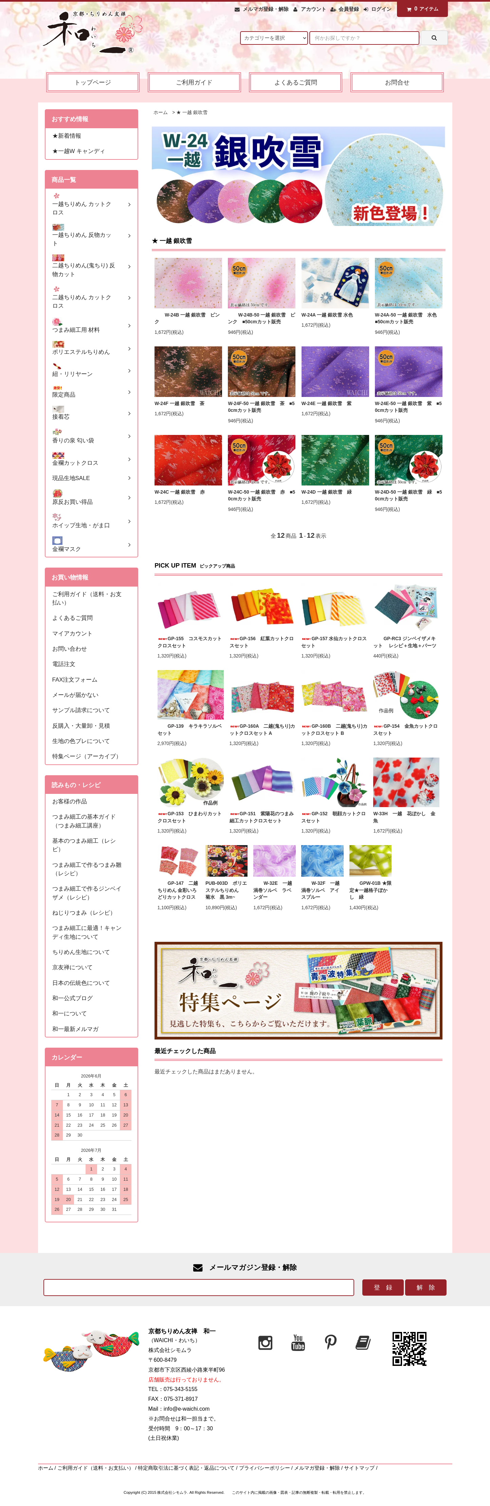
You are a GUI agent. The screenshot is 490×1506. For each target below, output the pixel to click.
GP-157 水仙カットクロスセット (334, 642)
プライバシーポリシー (264, 1468)
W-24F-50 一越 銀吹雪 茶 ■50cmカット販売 (261, 407)
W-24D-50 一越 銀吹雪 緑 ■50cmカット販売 (408, 496)
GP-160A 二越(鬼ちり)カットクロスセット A (262, 730)
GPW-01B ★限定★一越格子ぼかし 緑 (370, 890)
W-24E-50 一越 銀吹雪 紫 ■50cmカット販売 (408, 407)
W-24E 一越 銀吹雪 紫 (326, 403)
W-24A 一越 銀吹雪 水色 (327, 315)
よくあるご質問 (295, 82)
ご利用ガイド (194, 82)
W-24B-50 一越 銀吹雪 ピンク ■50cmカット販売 (261, 318)
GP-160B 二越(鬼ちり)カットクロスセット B (334, 730)
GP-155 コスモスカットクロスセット (190, 642)
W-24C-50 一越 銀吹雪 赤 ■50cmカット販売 (261, 496)
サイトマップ (359, 1468)
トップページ (92, 82)
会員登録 (349, 9)
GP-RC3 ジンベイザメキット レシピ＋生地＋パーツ (404, 642)
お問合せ (397, 82)
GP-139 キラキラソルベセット (190, 730)
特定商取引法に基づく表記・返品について (186, 1468)
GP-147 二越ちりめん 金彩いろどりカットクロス (178, 890)
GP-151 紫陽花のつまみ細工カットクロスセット (262, 817)
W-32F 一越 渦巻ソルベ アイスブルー (322, 890)
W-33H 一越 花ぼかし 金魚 (404, 817)
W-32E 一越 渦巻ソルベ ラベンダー (274, 890)
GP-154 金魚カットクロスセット (405, 730)
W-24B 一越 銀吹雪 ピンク (187, 318)
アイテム (421, 9)
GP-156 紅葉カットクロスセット (262, 642)
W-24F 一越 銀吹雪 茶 (179, 403)
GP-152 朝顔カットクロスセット (333, 817)
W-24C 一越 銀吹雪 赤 (180, 492)
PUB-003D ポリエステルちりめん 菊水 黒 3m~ (226, 890)
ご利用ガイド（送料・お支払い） (95, 1468)
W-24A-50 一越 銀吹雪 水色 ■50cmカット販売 (408, 318)
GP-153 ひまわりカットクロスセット (190, 817)
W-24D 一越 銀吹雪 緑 (327, 492)
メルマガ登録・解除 (266, 9)
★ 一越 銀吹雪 (191, 112)
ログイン (381, 9)
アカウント (313, 9)
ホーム (160, 112)
